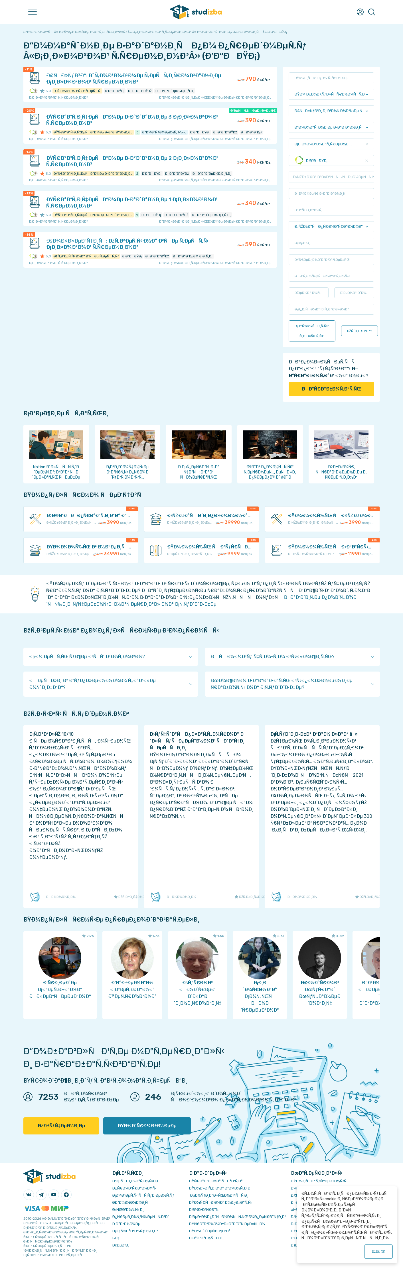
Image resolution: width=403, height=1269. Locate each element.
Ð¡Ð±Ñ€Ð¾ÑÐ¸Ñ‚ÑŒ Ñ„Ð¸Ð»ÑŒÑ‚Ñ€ (312, 331)
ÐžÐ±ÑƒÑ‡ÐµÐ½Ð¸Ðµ (61, 1125)
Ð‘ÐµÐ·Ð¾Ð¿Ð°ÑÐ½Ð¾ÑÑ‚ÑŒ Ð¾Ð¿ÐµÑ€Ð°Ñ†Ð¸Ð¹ (237, 1217)
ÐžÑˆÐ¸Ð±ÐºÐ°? (359, 331)
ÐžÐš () (378, 1252)
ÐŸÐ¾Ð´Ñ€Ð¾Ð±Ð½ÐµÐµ (147, 1125)
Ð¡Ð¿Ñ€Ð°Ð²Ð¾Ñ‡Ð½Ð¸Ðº (135, 1231)
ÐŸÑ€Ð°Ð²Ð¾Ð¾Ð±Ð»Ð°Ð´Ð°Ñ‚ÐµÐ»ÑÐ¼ (227, 1224)
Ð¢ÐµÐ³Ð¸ (120, 1245)
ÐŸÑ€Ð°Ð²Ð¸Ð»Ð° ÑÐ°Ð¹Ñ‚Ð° (216, 1181)
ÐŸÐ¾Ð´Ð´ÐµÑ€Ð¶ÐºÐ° (209, 1231)
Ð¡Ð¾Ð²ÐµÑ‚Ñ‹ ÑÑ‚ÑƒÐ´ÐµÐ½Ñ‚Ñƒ (143, 1195)
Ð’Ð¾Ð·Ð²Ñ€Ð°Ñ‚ (204, 1209)
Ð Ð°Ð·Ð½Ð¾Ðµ (126, 1224)
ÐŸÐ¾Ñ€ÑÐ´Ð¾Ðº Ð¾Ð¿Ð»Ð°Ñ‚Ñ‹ (220, 1202)
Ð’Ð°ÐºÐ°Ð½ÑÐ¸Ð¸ (206, 1238)
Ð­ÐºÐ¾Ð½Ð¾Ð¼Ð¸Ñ (131, 1202)
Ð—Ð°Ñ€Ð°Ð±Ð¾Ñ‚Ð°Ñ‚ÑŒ (331, 389)
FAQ (115, 1238)
